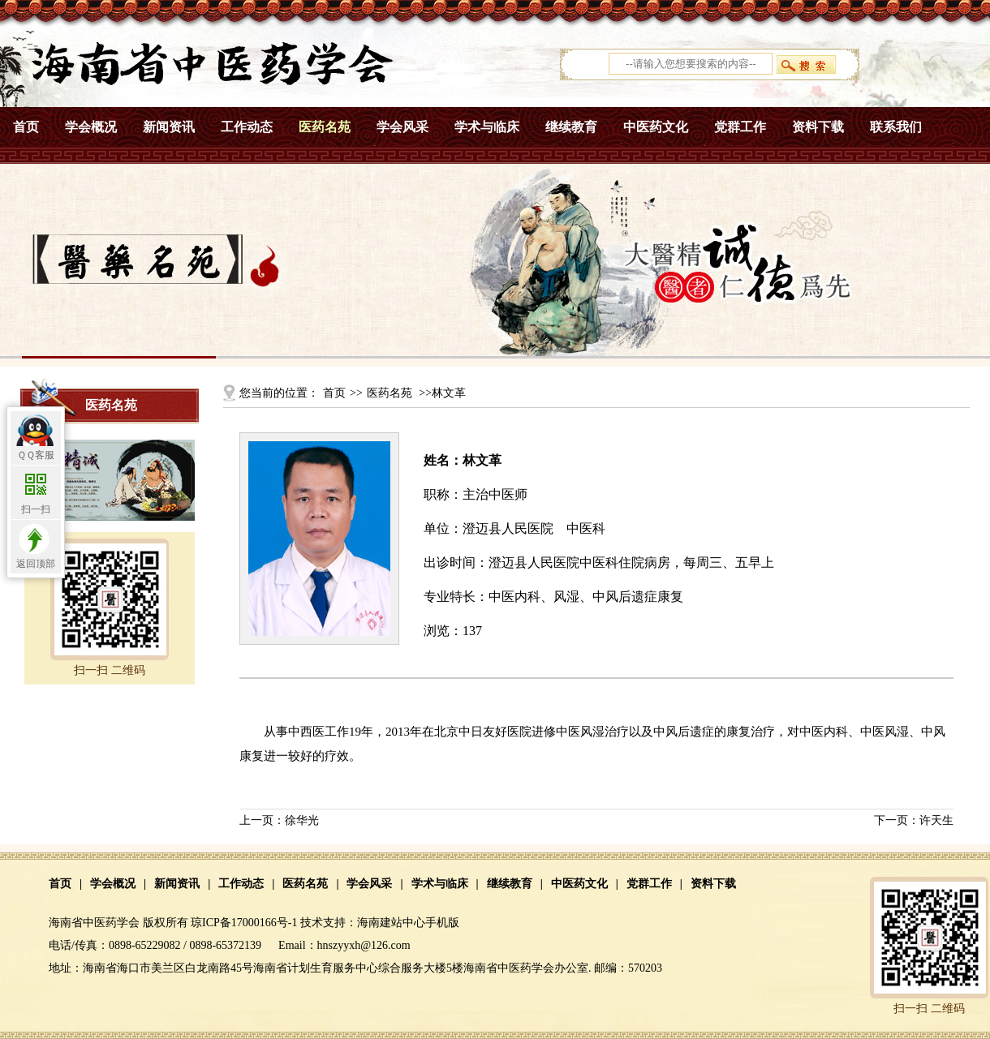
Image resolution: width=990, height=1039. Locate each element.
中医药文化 (655, 127)
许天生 (936, 820)
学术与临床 (486, 127)
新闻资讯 (169, 127)
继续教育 (571, 127)
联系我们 (896, 127)
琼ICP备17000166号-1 (244, 923)
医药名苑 (325, 127)
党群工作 (740, 127)
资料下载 (818, 127)
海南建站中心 (391, 923)
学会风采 (402, 127)
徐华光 (302, 820)
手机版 (442, 923)
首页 (26, 127)
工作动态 (247, 127)
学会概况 (91, 127)
